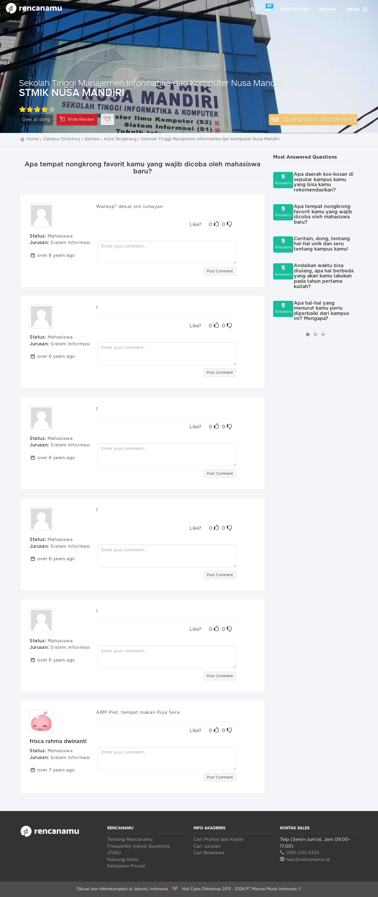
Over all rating (36, 119)
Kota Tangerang (120, 139)
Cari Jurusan (207, 846)
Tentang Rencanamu (129, 839)
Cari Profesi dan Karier (218, 839)
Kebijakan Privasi (126, 866)
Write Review (77, 119)
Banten (92, 139)
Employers (295, 9)
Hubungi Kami (122, 859)
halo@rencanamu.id (305, 859)
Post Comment (220, 271)
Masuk (327, 9)
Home (33, 139)
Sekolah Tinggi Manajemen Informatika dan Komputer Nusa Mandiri (150, 82)
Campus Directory (61, 139)
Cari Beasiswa (208, 853)
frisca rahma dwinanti (58, 741)
